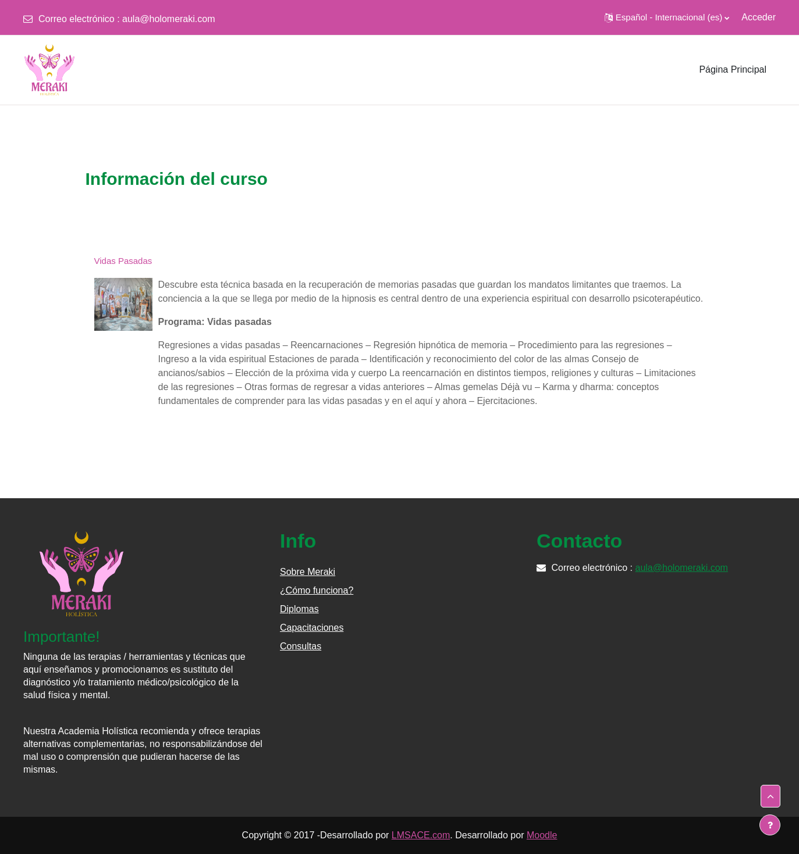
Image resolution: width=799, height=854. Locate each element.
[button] (667, 17)
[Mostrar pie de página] (769, 824)
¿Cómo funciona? (316, 590)
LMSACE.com (421, 835)
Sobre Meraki (307, 572)
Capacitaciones (311, 628)
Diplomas (299, 609)
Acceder (758, 17)
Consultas (300, 646)
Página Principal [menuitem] (732, 69)
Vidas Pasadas (123, 261)
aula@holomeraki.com (168, 19)
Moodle (542, 835)
